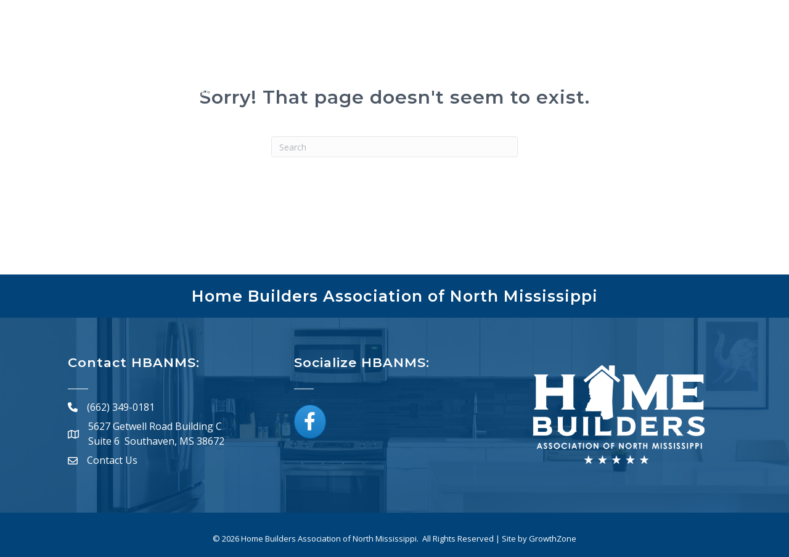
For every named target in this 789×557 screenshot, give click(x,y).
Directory (435, 69)
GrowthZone (552, 538)
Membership (358, 69)
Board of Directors (595, 69)
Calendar (504, 69)
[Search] (394, 146)
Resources (680, 69)
